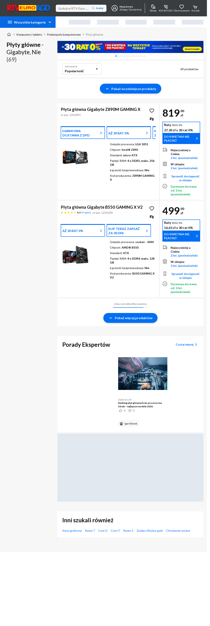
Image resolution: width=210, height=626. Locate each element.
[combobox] (82, 69)
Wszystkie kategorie (29, 22)
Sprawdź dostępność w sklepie (185, 178)
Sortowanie (71, 66)
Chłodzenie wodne (178, 530)
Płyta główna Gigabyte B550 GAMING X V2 (102, 207)
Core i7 (115, 530)
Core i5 (102, 530)
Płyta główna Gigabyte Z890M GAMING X (100, 109)
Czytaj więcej (187, 344)
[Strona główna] (9, 34)
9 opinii (86, 212)
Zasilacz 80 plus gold (150, 530)
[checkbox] (152, 119)
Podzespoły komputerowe (64, 34)
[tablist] (130, 56)
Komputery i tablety (29, 34)
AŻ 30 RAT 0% (118, 133)
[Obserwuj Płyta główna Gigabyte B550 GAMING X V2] (152, 208)
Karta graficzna (72, 530)
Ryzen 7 (90, 530)
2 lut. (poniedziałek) (184, 158)
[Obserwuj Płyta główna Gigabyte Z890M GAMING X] (152, 111)
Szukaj (97, 8)
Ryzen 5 (128, 530)
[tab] (116, 56)
